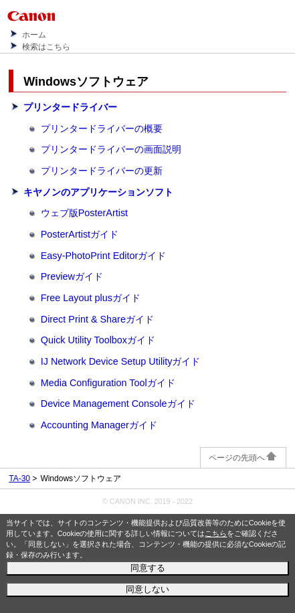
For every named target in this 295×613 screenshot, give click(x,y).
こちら (216, 533)
